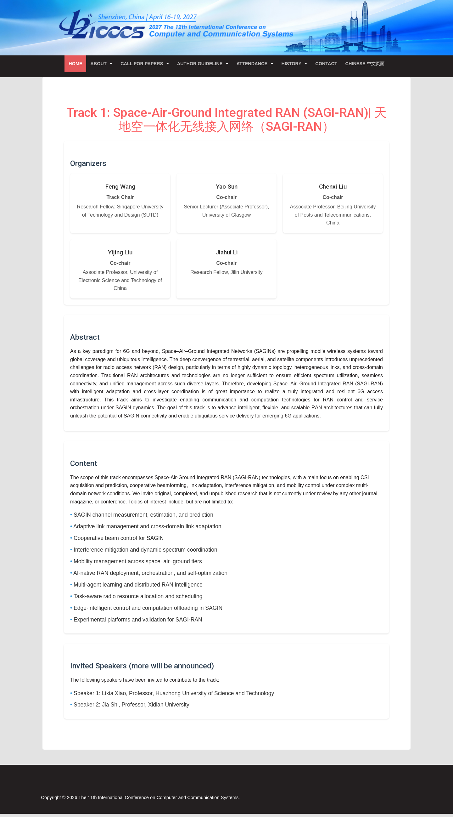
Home (72, 64)
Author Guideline (200, 64)
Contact (328, 64)
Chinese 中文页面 (367, 64)
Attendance (253, 64)
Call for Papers (141, 64)
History (293, 64)
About (97, 64)
